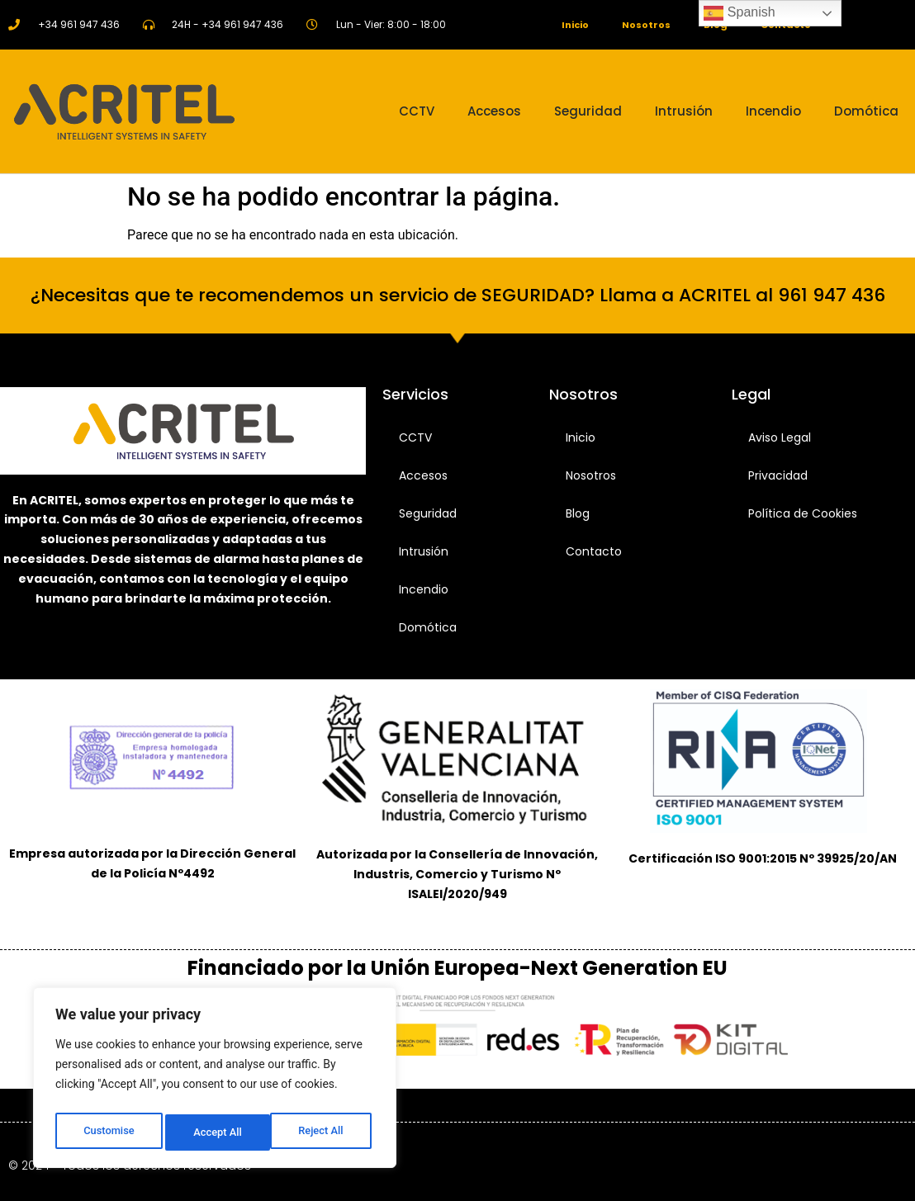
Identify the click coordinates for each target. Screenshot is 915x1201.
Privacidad (778, 475)
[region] (214, 1081)
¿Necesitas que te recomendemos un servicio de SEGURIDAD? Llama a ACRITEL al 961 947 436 (458, 295)
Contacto (594, 551)
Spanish (739, 13)
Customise (107, 1132)
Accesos (494, 111)
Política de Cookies (802, 513)
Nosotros (645, 24)
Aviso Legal (779, 437)
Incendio (773, 111)
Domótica (866, 111)
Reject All (216, 1132)
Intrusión (684, 111)
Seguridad (588, 111)
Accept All (322, 1132)
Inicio (570, 24)
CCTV (416, 111)
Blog (578, 513)
